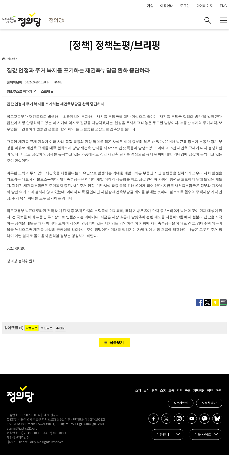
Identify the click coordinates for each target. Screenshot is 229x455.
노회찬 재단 (209, 403)
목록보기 (116, 342)
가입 (150, 6)
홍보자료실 (181, 403)
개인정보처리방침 (18, 438)
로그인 (185, 6)
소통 (163, 391)
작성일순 (31, 328)
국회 (188, 391)
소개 (138, 391)
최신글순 (47, 328)
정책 (154, 391)
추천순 (60, 328)
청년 (210, 391)
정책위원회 (14, 82)
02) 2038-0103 (28, 433)
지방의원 (198, 391)
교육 (171, 391)
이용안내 (166, 6)
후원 (218, 391)
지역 (179, 391)
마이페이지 (205, 6)
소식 (146, 391)
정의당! (11, 58)
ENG (223, 6)
